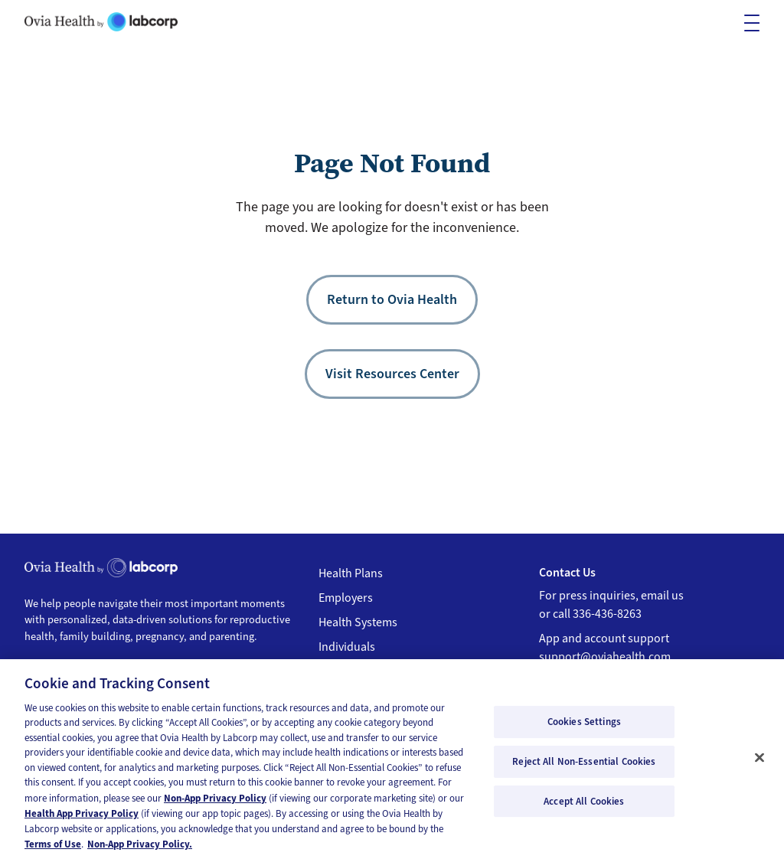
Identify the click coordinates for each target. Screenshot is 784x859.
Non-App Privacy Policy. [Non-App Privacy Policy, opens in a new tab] (139, 850)
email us (662, 595)
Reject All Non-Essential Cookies (583, 768)
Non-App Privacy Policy (215, 804)
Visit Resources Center (392, 373)
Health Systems (357, 622)
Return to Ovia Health (392, 299)
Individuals (346, 647)
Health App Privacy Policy (81, 820)
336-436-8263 (607, 614)
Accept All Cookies (584, 807)
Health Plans (350, 573)
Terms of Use (52, 850)
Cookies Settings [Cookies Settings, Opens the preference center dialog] (584, 728)
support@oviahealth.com (605, 657)
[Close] (759, 764)
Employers (345, 598)
